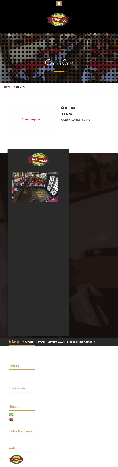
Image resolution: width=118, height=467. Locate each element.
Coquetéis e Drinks (80, 119)
